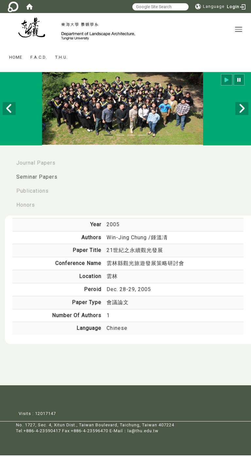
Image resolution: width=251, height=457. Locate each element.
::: (3, 54)
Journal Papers (36, 164)
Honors (25, 206)
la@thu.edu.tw (143, 432)
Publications (32, 192)
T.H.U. (61, 58)
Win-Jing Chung (127, 239)
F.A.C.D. (38, 58)
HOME (15, 58)
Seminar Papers (37, 178)
